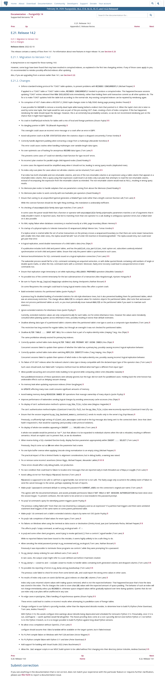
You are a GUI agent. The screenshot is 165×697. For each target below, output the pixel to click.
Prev (13, 26)
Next (152, 26)
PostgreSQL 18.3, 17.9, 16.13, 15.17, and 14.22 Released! (91, 9)
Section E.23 (110, 51)
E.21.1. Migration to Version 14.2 (24, 39)
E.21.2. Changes (17, 42)
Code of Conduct (72, 687)
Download (31, 3)
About (21, 3)
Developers (72, 3)
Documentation (45, 3)
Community (59, 3)
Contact (106, 687)
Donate (93, 3)
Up (26, 26)
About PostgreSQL (91, 687)
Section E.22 (69, 75)
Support (84, 3)
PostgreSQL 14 (36, 14)
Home (14, 3)
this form (25, 663)
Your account (105, 3)
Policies (58, 687)
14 (32, 17)
